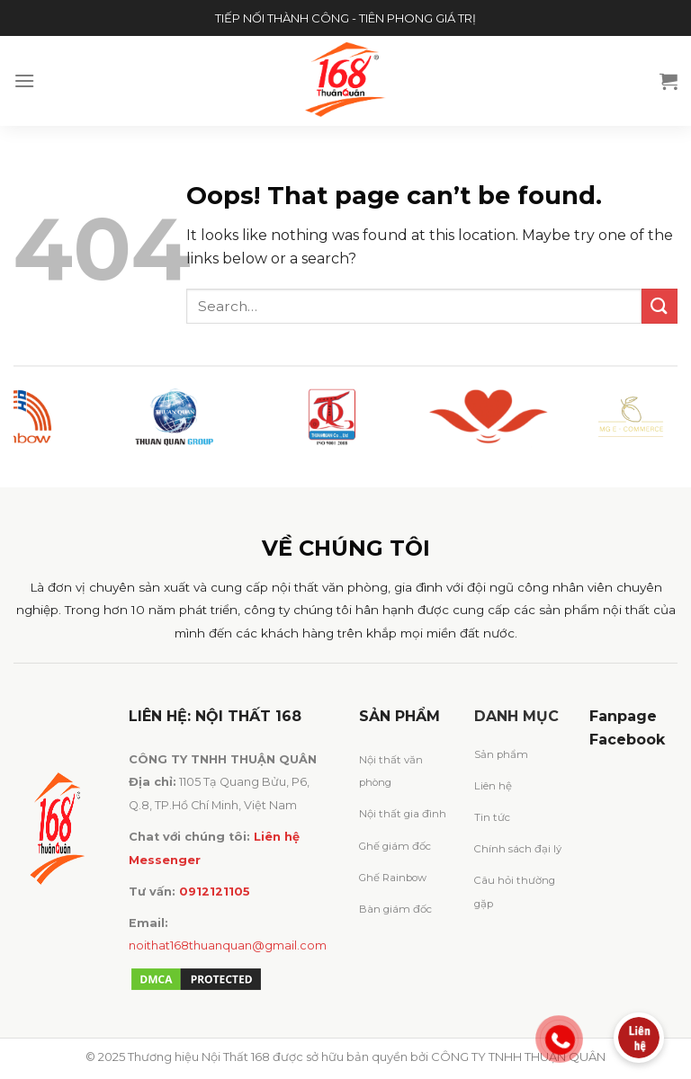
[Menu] (24, 80)
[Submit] (660, 306)
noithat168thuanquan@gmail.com (228, 945)
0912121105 (214, 891)
